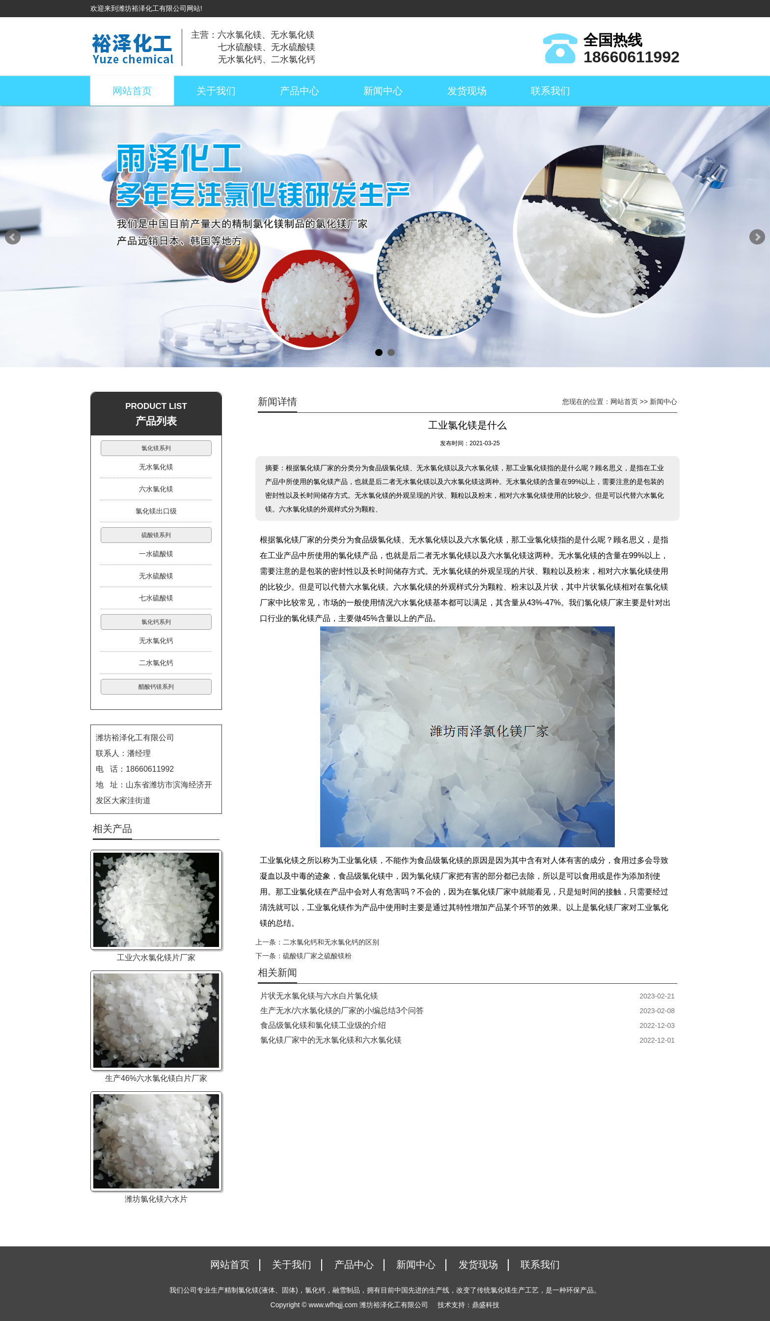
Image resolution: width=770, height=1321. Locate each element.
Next (757, 237)
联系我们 (550, 90)
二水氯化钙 (156, 663)
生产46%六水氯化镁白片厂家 (156, 1078)
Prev (13, 237)
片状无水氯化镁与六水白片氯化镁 (319, 996)
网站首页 (132, 90)
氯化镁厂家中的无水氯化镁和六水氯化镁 (331, 1040)
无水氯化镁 (156, 467)
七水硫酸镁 (156, 598)
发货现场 (467, 90)
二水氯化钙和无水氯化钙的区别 (331, 942)
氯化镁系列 (156, 448)
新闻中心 (383, 90)
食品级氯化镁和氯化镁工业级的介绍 (323, 1025)
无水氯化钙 (156, 641)
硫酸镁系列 (156, 535)
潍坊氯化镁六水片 (156, 1199)
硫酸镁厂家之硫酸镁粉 (317, 956)
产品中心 (299, 90)
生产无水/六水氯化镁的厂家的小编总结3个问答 (342, 1010)
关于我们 (216, 90)
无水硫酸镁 (156, 576)
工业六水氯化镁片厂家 (156, 957)
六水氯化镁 (156, 489)
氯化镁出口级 (156, 511)
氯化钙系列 (156, 622)
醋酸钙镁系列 (156, 686)
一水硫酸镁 (156, 554)
